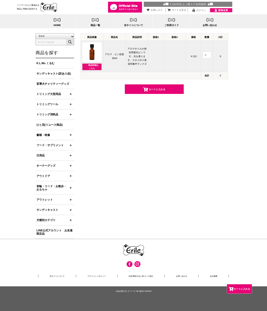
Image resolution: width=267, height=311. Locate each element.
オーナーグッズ (46, 165)
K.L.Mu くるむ (45, 63)
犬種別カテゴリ (46, 220)
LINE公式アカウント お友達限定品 (54, 232)
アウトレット (44, 199)
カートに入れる (239, 289)
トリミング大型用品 (48, 94)
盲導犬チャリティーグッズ (52, 83)
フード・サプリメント (50, 145)
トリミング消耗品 (47, 114)
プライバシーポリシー (97, 276)
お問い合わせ (184, 276)
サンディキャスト (47, 209)
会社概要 (214, 276)
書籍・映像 (43, 135)
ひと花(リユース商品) (49, 124)
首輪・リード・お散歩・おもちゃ (51, 188)
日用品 (40, 155)
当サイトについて (57, 276)
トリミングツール (47, 104)
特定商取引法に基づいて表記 (143, 276)
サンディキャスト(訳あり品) (53, 73)
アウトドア (43, 176)
